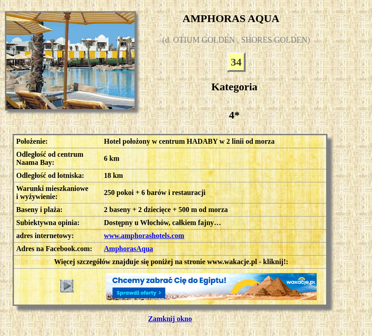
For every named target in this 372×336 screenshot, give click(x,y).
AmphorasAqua (128, 248)
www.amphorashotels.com (144, 235)
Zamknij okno (170, 319)
